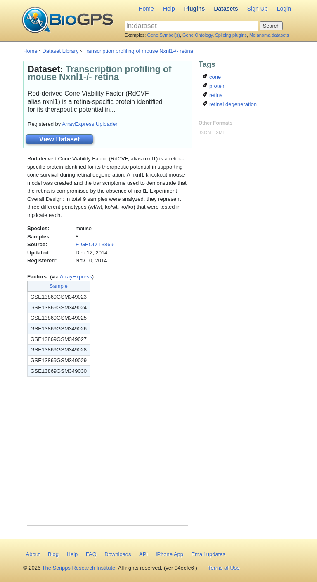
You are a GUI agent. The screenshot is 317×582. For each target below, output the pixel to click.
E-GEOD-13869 (95, 244)
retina (212, 95)
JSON (205, 132)
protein (214, 86)
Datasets (226, 8)
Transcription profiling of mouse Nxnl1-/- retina (138, 51)
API (143, 554)
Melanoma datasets (269, 35)
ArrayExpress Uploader (89, 124)
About (33, 554)
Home (146, 8)
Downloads (117, 554)
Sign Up (257, 8)
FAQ (91, 554)
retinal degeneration (230, 104)
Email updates (208, 554)
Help (169, 8)
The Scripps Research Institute (79, 568)
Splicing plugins (230, 35)
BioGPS (67, 20)
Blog (53, 554)
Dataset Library (60, 51)
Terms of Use (224, 568)
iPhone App (170, 554)
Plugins (194, 8)
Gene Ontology (197, 35)
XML (220, 132)
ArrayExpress (76, 276)
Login (284, 8)
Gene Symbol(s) (163, 35)
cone (212, 77)
